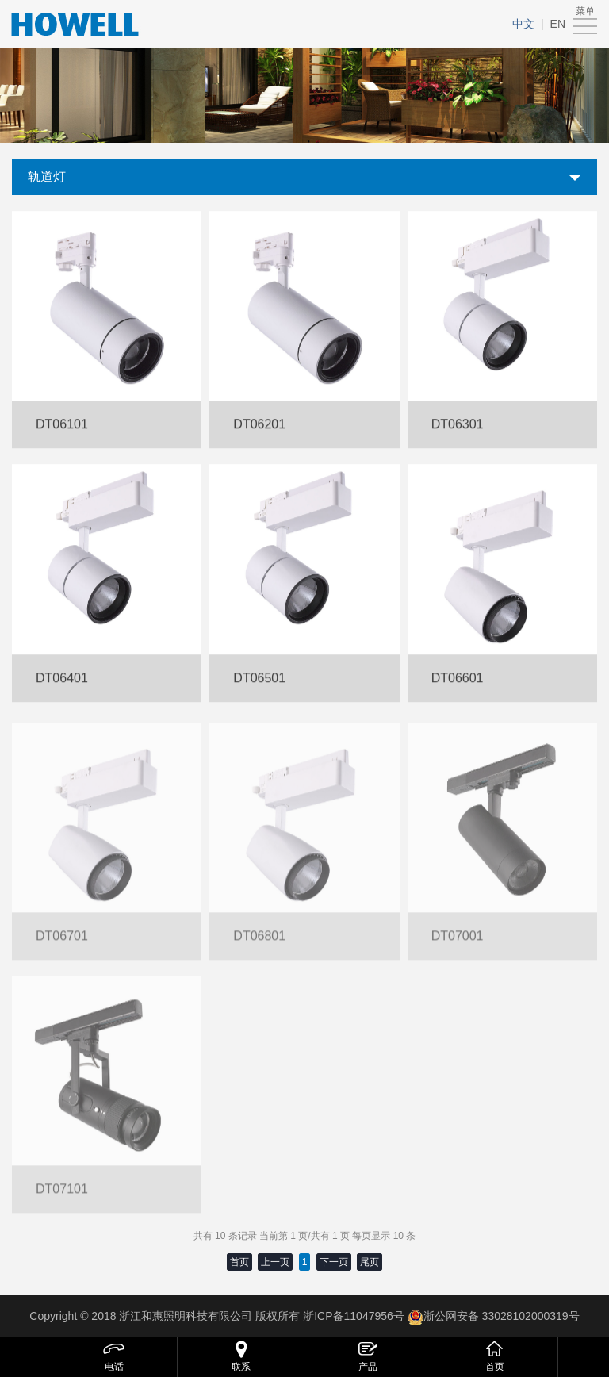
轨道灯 (47, 176)
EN (557, 23)
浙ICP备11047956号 (352, 1316)
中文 (523, 23)
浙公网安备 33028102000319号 (501, 1316)
